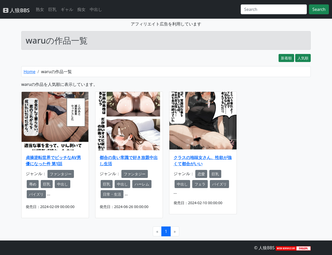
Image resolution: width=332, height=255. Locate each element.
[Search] (274, 9)
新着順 (286, 58)
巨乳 (52, 9)
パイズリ (36, 194)
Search (319, 9)
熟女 (40, 9)
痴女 (81, 9)
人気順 (303, 58)
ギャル (67, 9)
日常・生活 (112, 194)
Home (30, 71)
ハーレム (142, 184)
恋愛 (201, 173)
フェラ (200, 184)
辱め (32, 184)
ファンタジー (61, 173)
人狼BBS (16, 10)
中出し (96, 9)
